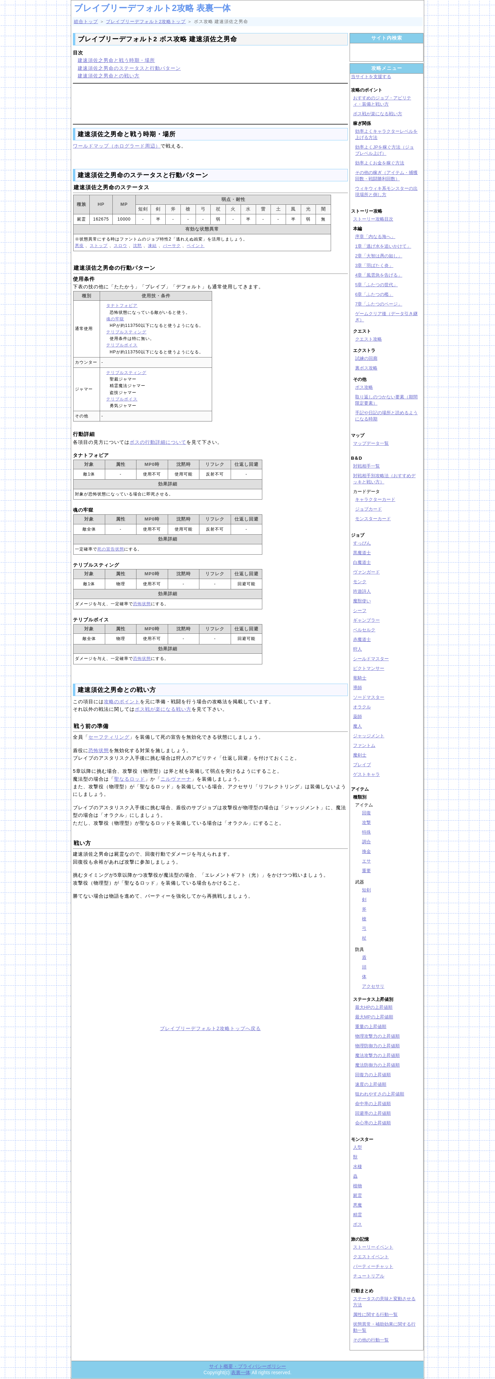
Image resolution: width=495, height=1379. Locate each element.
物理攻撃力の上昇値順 (377, 1036)
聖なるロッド (129, 779)
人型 (357, 1147)
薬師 (357, 716)
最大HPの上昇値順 (374, 1007)
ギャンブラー (366, 620)
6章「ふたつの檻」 (374, 294)
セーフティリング (109, 737)
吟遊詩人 (362, 591)
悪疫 (79, 245)
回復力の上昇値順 (373, 1074)
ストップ (99, 245)
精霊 (357, 1214)
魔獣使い (362, 600)
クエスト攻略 (368, 339)
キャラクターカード (375, 499)
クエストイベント (371, 1256)
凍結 (152, 245)
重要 (366, 870)
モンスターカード (373, 518)
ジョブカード (368, 509)
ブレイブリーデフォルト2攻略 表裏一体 (152, 8)
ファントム (364, 745)
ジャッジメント (368, 735)
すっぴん (362, 543)
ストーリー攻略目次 (373, 219)
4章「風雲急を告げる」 (378, 275)
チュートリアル (368, 1276)
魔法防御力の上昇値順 (377, 1065)
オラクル (362, 706)
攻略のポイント (122, 701)
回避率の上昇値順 (373, 1113)
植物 (357, 1185)
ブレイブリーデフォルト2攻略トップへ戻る (210, 1028)
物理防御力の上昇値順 (377, 1045)
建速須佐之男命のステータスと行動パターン (129, 68)
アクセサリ (373, 986)
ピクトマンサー (368, 668)
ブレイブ (362, 764)
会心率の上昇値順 (373, 1122)
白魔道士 (362, 562)
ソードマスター (368, 697)
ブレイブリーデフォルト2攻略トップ (146, 21)
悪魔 (357, 1205)
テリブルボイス (122, 345)
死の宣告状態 (110, 549)
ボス (357, 1224)
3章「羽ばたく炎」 (374, 265)
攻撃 (366, 822)
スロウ (120, 245)
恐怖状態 (142, 603)
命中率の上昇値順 (373, 1103)
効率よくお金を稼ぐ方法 (379, 162)
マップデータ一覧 (371, 443)
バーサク (172, 245)
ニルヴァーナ (176, 779)
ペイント (196, 245)
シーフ (359, 610)
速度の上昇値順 (370, 1084)
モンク (359, 581)
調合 (366, 841)
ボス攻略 (364, 387)
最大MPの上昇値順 (374, 1016)
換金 (366, 851)
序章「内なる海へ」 (375, 236)
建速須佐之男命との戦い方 (109, 75)
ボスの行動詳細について (158, 442)
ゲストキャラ (366, 774)
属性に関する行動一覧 (375, 1314)
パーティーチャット (373, 1266)
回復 (366, 812)
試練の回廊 (366, 358)
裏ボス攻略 (366, 368)
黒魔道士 (362, 552)
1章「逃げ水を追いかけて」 (383, 246)
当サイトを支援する (371, 76)
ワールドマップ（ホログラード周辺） (117, 146)
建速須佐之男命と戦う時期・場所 (116, 60)
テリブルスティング (126, 332)
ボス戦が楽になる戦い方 (163, 709)
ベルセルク (364, 629)
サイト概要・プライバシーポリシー (247, 1366)
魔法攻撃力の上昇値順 (377, 1055)
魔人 (357, 726)
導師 (357, 687)
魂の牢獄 (115, 319)
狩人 (357, 649)
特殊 (366, 832)
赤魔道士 (362, 639)
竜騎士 (359, 678)
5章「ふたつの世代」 (376, 284)
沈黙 (137, 245)
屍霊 (357, 1195)
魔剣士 (359, 755)
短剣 (366, 889)
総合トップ (86, 21)
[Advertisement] (210, 102)
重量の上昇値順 (370, 1026)
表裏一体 (240, 1372)
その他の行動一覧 (371, 1340)
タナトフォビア (122, 305)
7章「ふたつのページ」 (378, 304)
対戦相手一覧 (366, 466)
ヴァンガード (366, 572)
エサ (366, 861)
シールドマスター (371, 658)
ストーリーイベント (373, 1247)
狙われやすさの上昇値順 (379, 1094)
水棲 (357, 1166)
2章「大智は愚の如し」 (378, 255)
